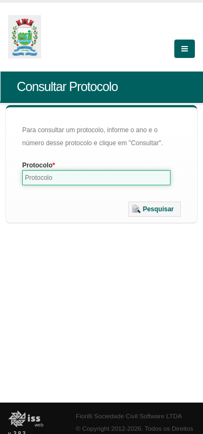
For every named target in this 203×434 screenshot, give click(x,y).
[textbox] (96, 177)
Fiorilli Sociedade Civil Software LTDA (129, 415)
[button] (154, 209)
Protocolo (37, 165)
